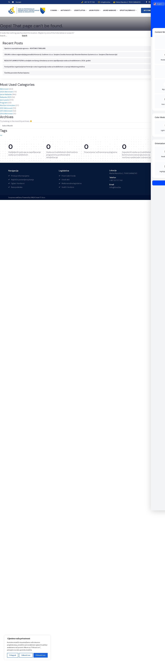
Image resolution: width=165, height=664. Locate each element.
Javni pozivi (94, 10)
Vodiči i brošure (68, 187)
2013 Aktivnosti (6, 111)
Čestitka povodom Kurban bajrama (16, 73)
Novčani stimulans (7, 105)
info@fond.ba (105, 2)
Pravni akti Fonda (68, 176)
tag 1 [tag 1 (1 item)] (1, 135)
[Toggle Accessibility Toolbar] (160, 5)
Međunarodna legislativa (71, 183)
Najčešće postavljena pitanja (22, 179)
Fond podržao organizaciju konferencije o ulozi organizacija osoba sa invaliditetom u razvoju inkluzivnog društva (44, 66)
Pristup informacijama (20, 176)
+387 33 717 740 (89, 2)
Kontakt (18, 2)
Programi (4, 102)
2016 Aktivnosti (6, 113)
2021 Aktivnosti (6, 108)
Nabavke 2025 (5, 97)
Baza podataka (16, 187)
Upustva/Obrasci (127, 10)
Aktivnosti (65, 10)
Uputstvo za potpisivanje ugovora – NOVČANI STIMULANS (24, 48)
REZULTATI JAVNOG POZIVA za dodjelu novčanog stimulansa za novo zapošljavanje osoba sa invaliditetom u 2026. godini (47, 60)
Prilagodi (12, 655)
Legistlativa (79, 10)
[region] (27, 647)
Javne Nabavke (109, 10)
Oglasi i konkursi (18, 183)
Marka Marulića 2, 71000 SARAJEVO (128, 2)
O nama (53, 10)
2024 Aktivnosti (6, 91)
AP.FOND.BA (149, 10)
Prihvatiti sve (40, 655)
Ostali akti (66, 179)
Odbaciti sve (25, 655)
